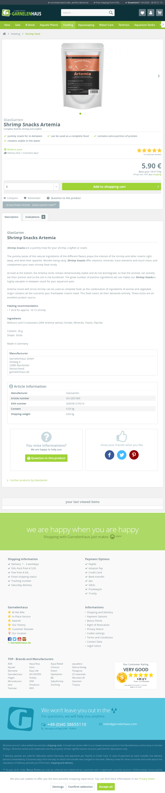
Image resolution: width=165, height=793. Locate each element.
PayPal (92, 564)
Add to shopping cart (126, 186)
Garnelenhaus (15, 674)
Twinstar (12, 688)
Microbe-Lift (78, 677)
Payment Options (97, 616)
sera (10, 684)
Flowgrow (77, 670)
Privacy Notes (147, 778)
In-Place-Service (21, 616)
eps (91, 580)
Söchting (55, 684)
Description (11, 217)
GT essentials (79, 674)
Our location (19, 633)
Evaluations (35, 217)
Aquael (11, 667)
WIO (31, 688)
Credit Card (95, 572)
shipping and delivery (62, 762)
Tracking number (21, 580)
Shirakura (34, 684)
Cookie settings (96, 633)
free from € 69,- (20, 572)
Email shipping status (24, 576)
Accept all (106, 787)
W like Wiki (18, 612)
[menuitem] (88, 12)
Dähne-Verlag (79, 667)
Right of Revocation (98, 625)
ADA (10, 663)
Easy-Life (33, 670)
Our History (18, 625)
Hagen (11, 677)
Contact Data (94, 641)
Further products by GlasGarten (27, 480)
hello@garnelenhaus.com (120, 724)
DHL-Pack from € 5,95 (23, 568)
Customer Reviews (22, 629)
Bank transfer (96, 576)
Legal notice (94, 645)
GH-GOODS (35, 674)
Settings (58, 787)
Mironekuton (15, 681)
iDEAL (92, 585)
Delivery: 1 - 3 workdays (25, 564)
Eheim (54, 670)
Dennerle (12, 670)
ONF (31, 681)
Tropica (76, 684)
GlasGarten (56, 674)
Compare (11, 198)
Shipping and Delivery (100, 612)
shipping (157, 174)
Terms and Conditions (100, 637)
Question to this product (46, 458)
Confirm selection (80, 787)
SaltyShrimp (57, 681)
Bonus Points (94, 620)
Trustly (93, 593)
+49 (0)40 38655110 (66, 724)
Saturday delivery (21, 585)
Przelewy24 (95, 589)
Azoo (32, 667)
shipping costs (54, 745)
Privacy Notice (95, 629)
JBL (52, 677)
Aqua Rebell (57, 663)
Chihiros (55, 667)
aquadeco (77, 663)
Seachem (77, 681)
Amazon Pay (96, 568)
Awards (16, 620)
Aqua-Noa (34, 663)
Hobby (32, 677)
